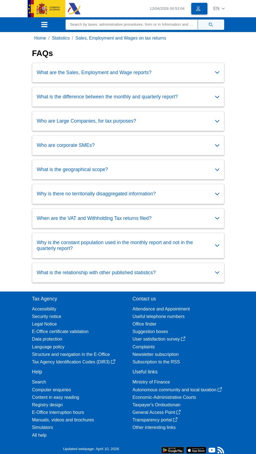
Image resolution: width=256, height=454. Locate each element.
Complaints (144, 346)
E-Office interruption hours (58, 412)
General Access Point (157, 412)
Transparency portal (155, 419)
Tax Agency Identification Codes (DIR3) (73, 362)
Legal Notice (44, 324)
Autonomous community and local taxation (177, 389)
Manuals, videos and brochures (63, 419)
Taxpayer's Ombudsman (157, 404)
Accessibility (44, 309)
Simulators (42, 427)
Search (39, 382)
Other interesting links (154, 427)
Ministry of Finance (151, 382)
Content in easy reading (55, 397)
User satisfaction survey (159, 339)
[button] (219, 8)
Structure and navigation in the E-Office (71, 354)
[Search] (132, 25)
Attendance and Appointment (161, 309)
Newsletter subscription (156, 354)
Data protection (47, 339)
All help (39, 435)
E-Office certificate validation (60, 331)
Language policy (48, 346)
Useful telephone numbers (159, 316)
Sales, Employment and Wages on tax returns (120, 38)
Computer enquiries (51, 389)
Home (40, 38)
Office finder (145, 324)
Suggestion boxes (150, 331)
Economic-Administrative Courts (164, 397)
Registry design (47, 404)
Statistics (61, 38)
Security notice (46, 316)
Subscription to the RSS (156, 362)
